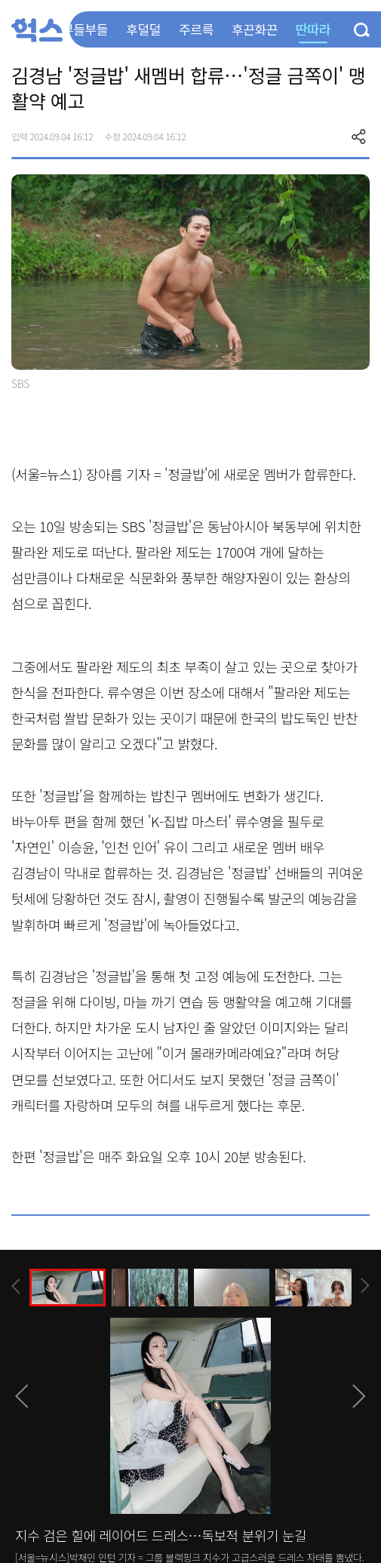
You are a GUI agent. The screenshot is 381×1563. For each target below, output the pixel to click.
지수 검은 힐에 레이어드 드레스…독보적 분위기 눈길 (160, 1535)
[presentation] (15, 1286)
